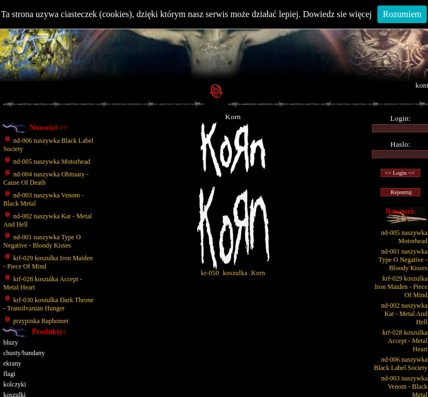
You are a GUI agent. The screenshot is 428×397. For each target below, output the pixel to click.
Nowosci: (400, 211)
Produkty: (49, 332)
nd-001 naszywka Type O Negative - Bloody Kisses (42, 241)
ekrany (12, 363)
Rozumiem (402, 14)
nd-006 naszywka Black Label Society (400, 364)
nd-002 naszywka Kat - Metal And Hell (404, 314)
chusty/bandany (24, 353)
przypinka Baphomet (35, 321)
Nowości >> (49, 128)
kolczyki (14, 384)
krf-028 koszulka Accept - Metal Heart (404, 341)
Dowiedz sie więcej (337, 14)
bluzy (10, 342)
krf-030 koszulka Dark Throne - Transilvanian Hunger (48, 304)
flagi (9, 374)
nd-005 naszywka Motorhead (46, 161)
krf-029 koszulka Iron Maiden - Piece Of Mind (401, 287)
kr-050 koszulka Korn (233, 270)
